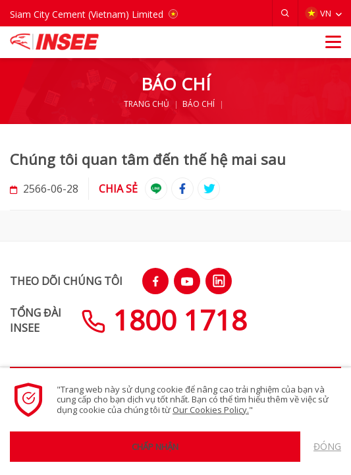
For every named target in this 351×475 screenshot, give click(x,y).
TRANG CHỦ (146, 104)
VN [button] (318, 13)
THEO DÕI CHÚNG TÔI (66, 281)
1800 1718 (164, 319)
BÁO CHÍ (198, 104)
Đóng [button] (327, 446)
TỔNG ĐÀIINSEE (35, 319)
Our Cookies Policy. (211, 410)
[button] (285, 13)
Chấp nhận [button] (155, 447)
